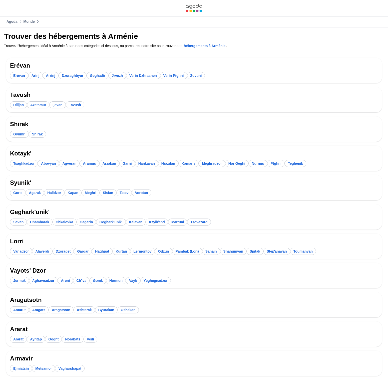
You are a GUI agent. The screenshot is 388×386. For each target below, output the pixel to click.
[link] (194, 8)
